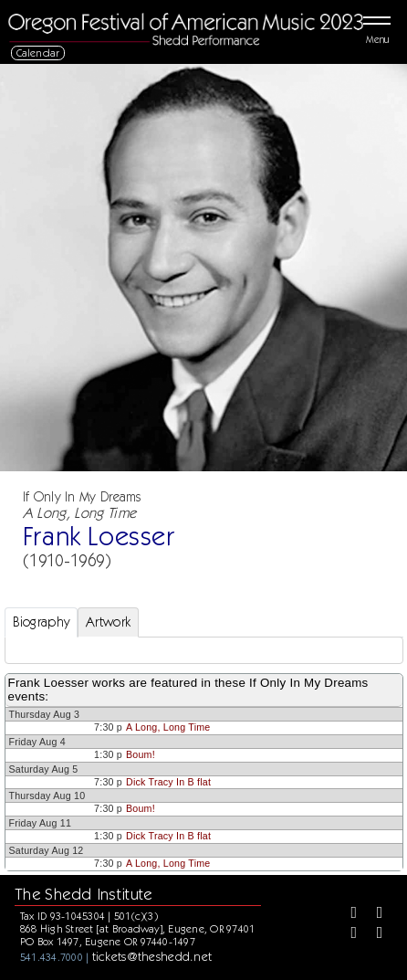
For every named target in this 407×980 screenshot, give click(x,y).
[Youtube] (373, 934)
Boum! (140, 754)
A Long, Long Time (168, 727)
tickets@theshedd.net (152, 956)
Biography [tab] (41, 622)
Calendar (38, 52)
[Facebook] (347, 914)
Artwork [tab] (108, 622)
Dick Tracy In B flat (168, 781)
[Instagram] (347, 934)
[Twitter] (373, 914)
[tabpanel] (203, 650)
